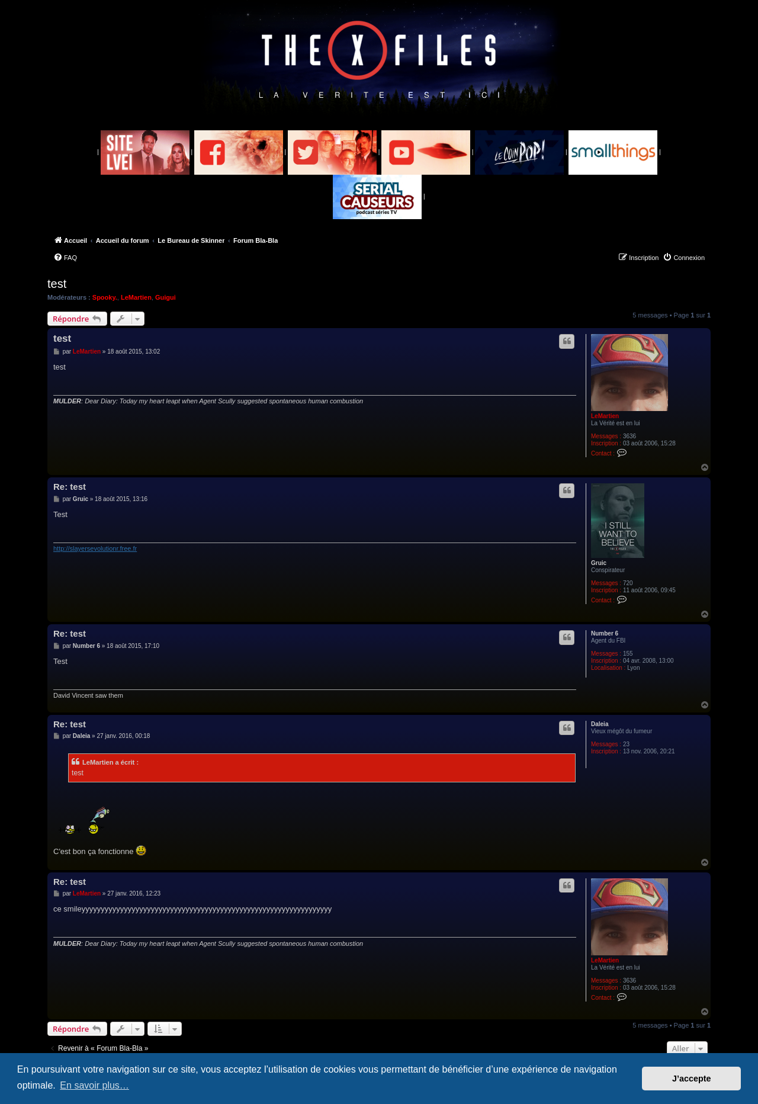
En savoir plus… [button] (94, 1085)
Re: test (69, 487)
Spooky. (104, 297)
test (56, 283)
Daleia (599, 724)
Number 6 (604, 633)
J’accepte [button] (691, 1078)
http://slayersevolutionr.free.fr (95, 548)
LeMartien (136, 297)
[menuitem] (65, 258)
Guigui (165, 297)
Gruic (598, 563)
